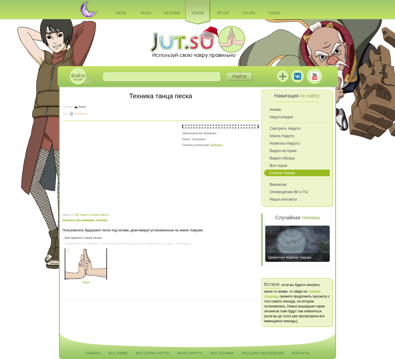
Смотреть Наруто (285, 128)
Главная (92, 353)
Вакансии (278, 184)
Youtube (314, 76)
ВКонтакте (297, 76)
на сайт (78, 77)
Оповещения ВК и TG (289, 192)
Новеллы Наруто (285, 143)
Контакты (301, 353)
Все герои (278, 165)
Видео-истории (283, 150)
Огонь (248, 13)
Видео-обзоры (282, 158)
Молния (171, 13)
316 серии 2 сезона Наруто (92, 214)
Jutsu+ (283, 76)
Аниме (275, 109)
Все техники (221, 353)
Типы (120, 13)
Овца (86, 280)
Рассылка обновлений (263, 353)
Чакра (274, 13)
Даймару (216, 145)
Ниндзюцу (80, 113)
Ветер (223, 13)
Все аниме (118, 353)
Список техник (282, 173)
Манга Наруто (282, 136)
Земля (197, 13)
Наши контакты (283, 199)
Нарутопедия (281, 117)
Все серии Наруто (152, 353)
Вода (146, 13)
